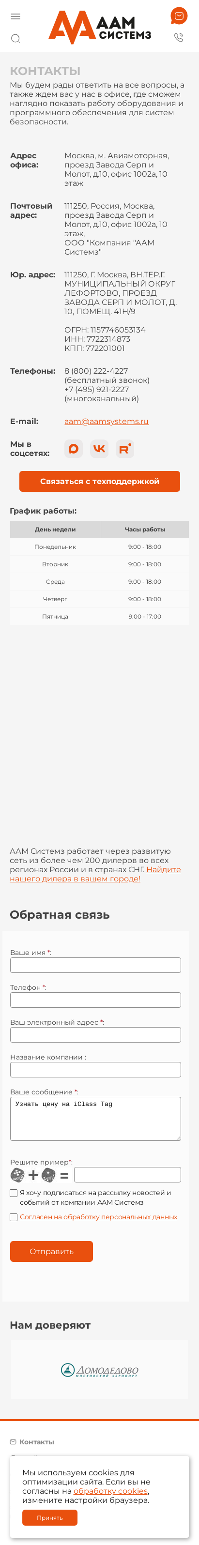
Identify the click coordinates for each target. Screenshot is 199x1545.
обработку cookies (111, 1491)
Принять (50, 1517)
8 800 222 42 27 (179, 37)
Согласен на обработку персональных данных (98, 1224)
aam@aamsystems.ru (106, 421)
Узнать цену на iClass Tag (95, 1122)
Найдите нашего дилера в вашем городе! (95, 874)
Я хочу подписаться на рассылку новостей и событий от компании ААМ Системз (95, 1205)
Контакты (36, 1449)
